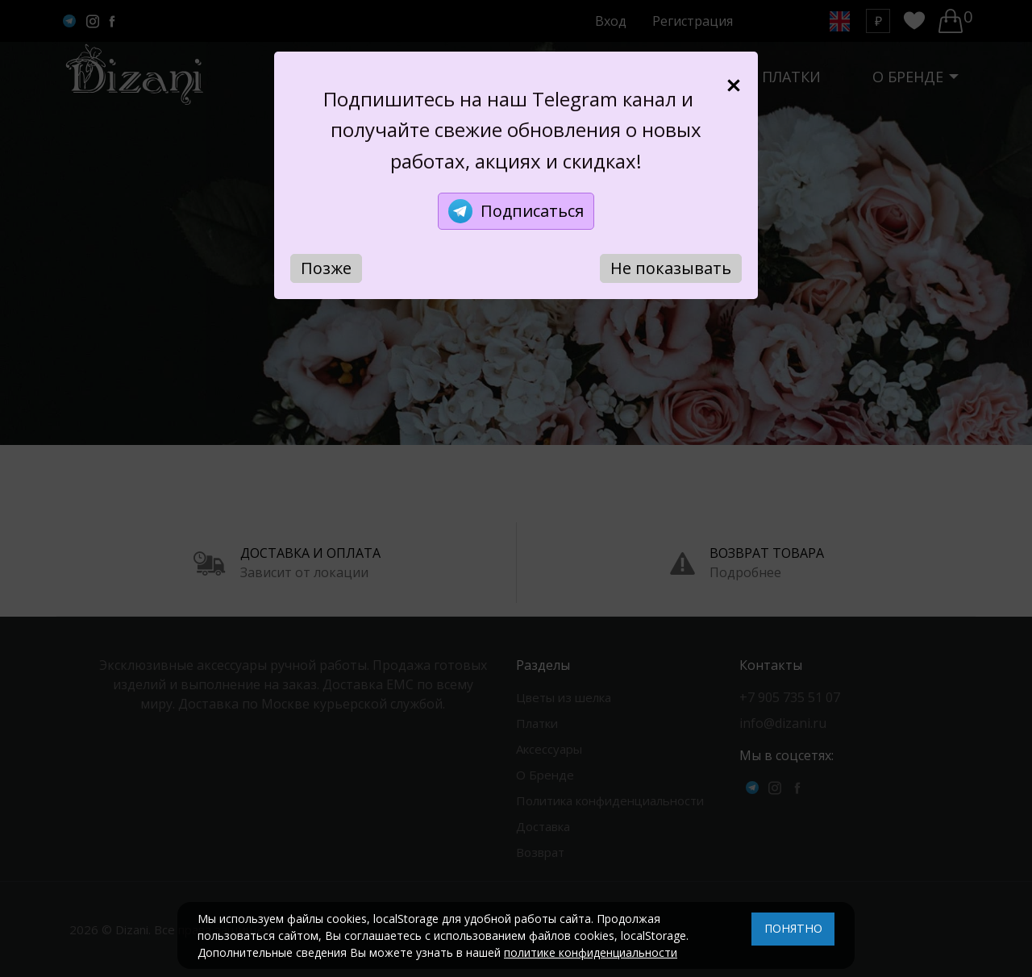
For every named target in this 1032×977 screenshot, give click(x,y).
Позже (326, 268)
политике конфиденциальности (590, 952)
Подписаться (516, 211)
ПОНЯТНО (793, 928)
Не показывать (670, 268)
